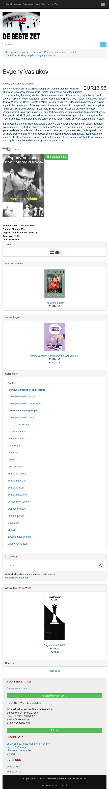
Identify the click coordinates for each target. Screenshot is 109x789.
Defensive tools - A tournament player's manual (54, 356)
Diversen (13, 459)
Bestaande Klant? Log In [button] (54, 696)
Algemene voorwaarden (19, 750)
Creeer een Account (17, 688)
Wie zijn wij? (13, 766)
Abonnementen (16, 515)
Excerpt (15, 149)
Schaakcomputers (17, 473)
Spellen (12, 529)
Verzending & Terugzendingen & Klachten (28, 743)
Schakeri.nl (61, 785)
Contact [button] (54, 730)
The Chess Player (18, 424)
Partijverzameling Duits (21, 417)
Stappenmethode (17, 508)
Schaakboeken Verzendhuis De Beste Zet (30, 4)
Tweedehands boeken (19, 536)
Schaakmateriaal (16, 480)
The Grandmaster (54, 303)
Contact (11, 753)
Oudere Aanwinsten (18, 543)
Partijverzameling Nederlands (24, 403)
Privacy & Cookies (16, 747)
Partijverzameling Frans (21, 396)
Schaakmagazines (17, 494)
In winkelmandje (56, 156)
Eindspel (13, 452)
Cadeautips (14, 522)
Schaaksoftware (16, 487)
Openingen (14, 445)
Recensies (54, 670)
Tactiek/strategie (17, 431)
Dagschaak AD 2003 (54, 645)
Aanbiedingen (12, 317)
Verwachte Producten (19, 501)
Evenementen (15, 438)
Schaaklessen (14, 771)
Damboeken (15, 466)
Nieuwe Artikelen (14, 263)
